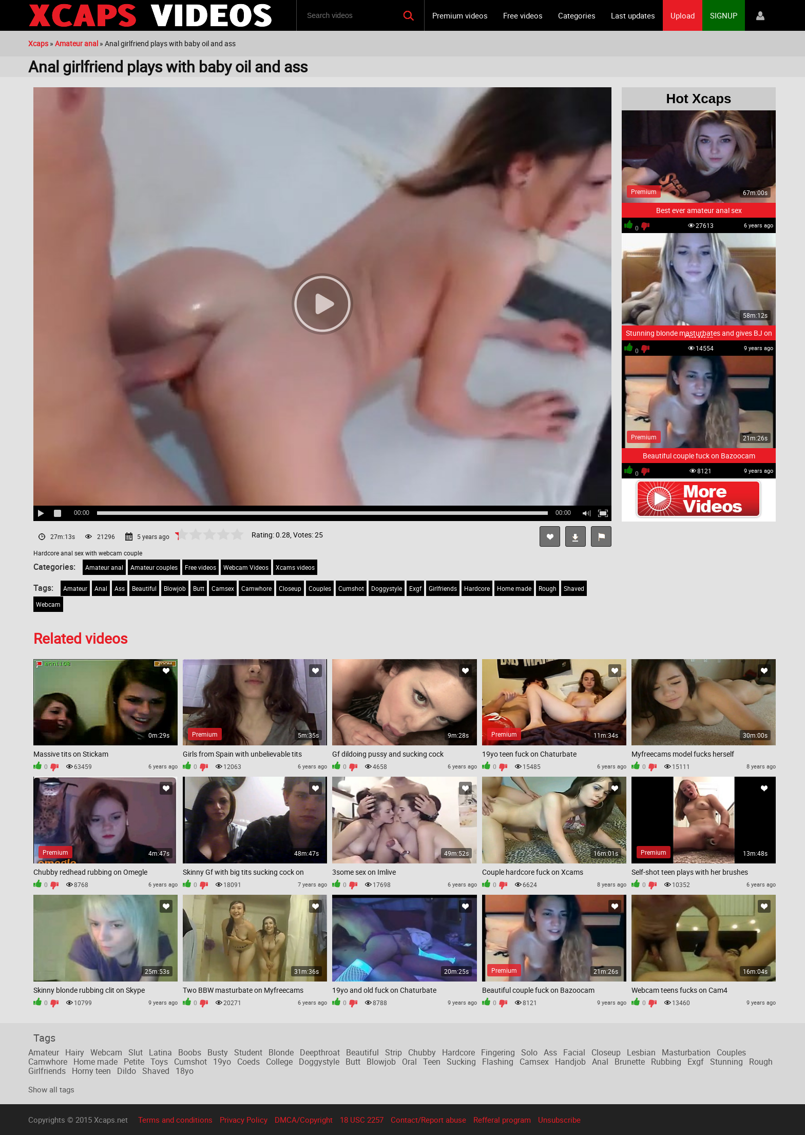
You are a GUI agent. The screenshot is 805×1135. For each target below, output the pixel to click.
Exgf (415, 588)
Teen (431, 1061)
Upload (682, 15)
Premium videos (460, 15)
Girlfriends (443, 588)
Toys (159, 1061)
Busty (217, 1052)
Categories (577, 15)
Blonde (281, 1052)
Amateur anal (104, 567)
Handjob (570, 1061)
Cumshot (351, 588)
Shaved (574, 588)
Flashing (497, 1061)
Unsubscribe (559, 1119)
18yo (185, 1070)
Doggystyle (386, 588)
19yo (222, 1061)
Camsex (223, 588)
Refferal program (502, 1119)
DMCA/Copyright (304, 1119)
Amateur (75, 588)
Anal (100, 588)
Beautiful (144, 588)
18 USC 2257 (362, 1119)
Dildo (126, 1070)
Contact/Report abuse (428, 1119)
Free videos (523, 15)
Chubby (422, 1052)
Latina (160, 1052)
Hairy (74, 1052)
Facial (574, 1052)
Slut (135, 1052)
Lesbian (641, 1052)
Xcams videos (295, 567)
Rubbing (666, 1061)
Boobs (189, 1052)
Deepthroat (320, 1052)
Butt (198, 588)
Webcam (48, 604)
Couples (320, 588)
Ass (119, 588)
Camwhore (256, 588)
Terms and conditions (175, 1119)
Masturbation (686, 1052)
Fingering (498, 1052)
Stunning (726, 1061)
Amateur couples (154, 567)
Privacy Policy (243, 1119)
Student (248, 1052)
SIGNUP (723, 15)
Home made (514, 588)
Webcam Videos (246, 567)
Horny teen (91, 1070)
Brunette (630, 1061)
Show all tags (51, 1089)
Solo (529, 1052)
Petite (134, 1061)
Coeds (248, 1061)
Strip (393, 1052)
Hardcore (477, 588)
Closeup (290, 588)
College (279, 1061)
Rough (548, 588)
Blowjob (175, 588)
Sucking (461, 1061)
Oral (409, 1061)
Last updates (633, 15)
